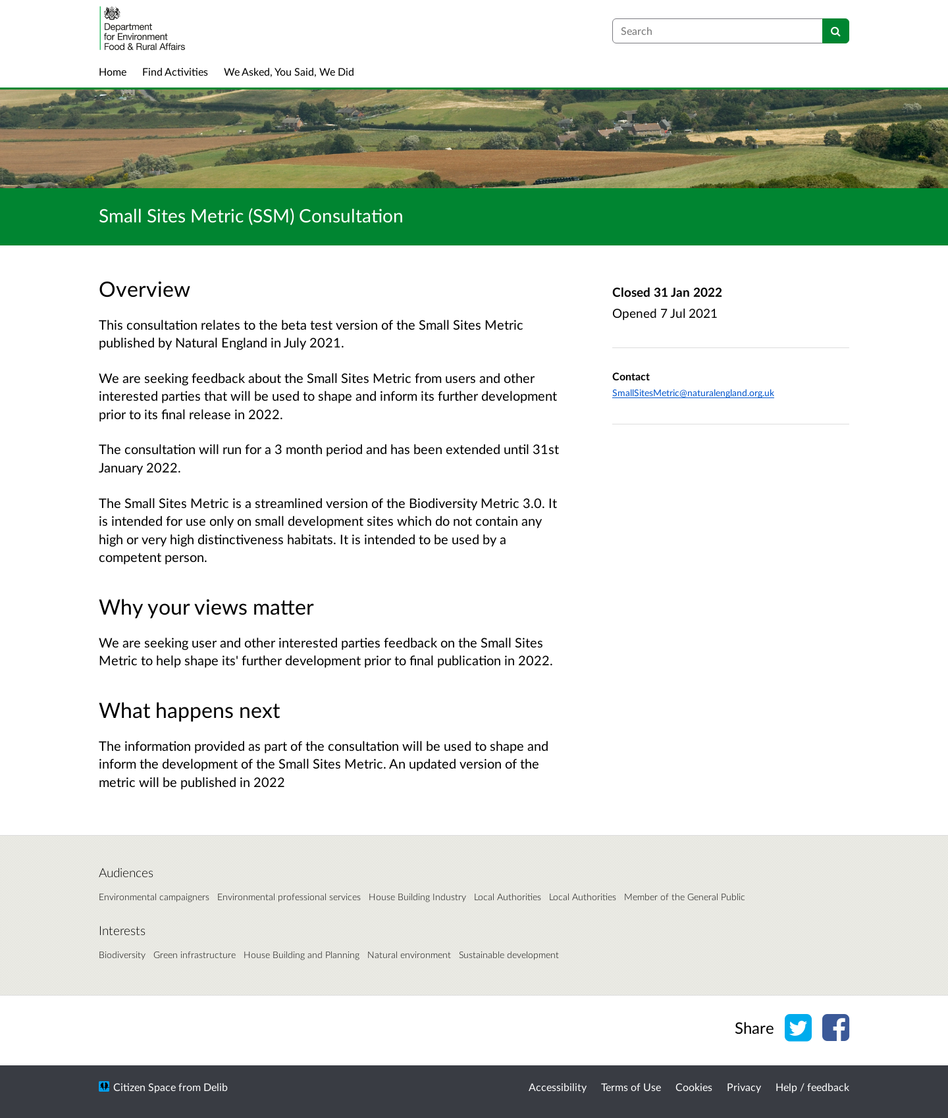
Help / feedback (812, 1086)
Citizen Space (144, 1086)
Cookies (693, 1086)
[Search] (835, 30)
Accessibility (558, 1086)
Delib (215, 1086)
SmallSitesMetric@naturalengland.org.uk (693, 392)
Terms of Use (631, 1086)
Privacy (744, 1086)
